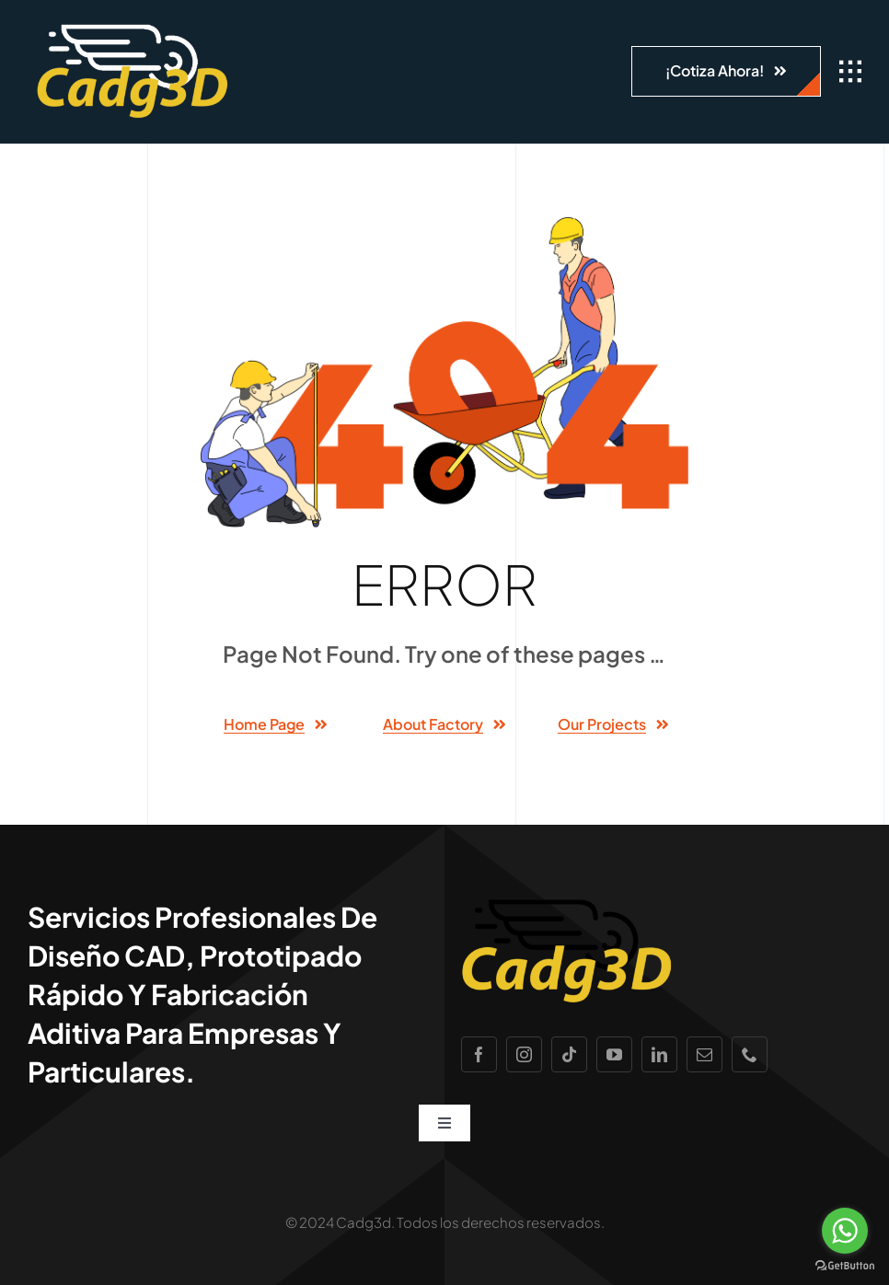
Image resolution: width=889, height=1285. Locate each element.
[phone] (750, 1054)
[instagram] (524, 1054)
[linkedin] (659, 1054)
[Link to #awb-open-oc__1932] (850, 72)
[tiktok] (569, 1054)
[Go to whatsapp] (845, 1231)
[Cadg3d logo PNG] (133, 27)
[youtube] (614, 1054)
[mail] (704, 1054)
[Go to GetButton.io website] (844, 1266)
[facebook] (479, 1054)
